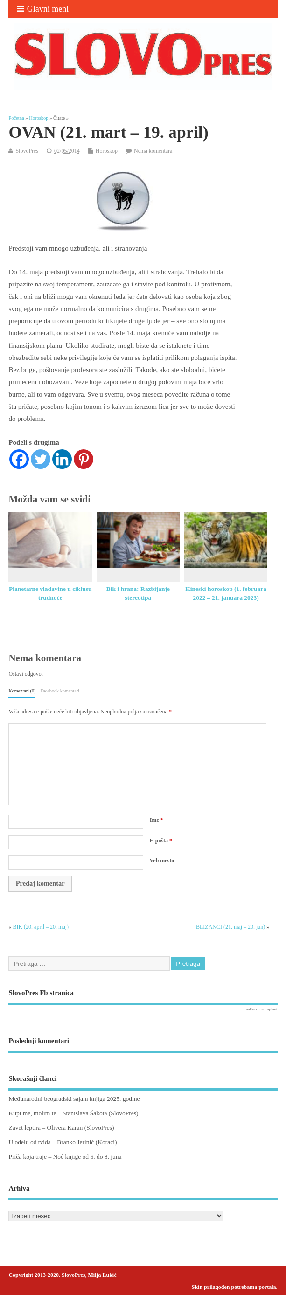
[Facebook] (19, 459)
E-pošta (161, 840)
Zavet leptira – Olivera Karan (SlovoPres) (61, 1127)
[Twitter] (40, 459)
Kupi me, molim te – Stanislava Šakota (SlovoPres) (73, 1113)
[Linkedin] (62, 459)
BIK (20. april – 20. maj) (41, 926)
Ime (156, 820)
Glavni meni (43, 9)
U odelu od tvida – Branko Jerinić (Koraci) (62, 1142)
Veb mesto (162, 860)
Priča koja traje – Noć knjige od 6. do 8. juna (64, 1156)
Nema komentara (153, 151)
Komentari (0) (21, 690)
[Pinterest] (83, 459)
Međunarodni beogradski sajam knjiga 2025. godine (74, 1098)
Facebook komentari (60, 690)
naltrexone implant (262, 1009)
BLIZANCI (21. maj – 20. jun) (230, 926)
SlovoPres (26, 151)
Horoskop (107, 151)
